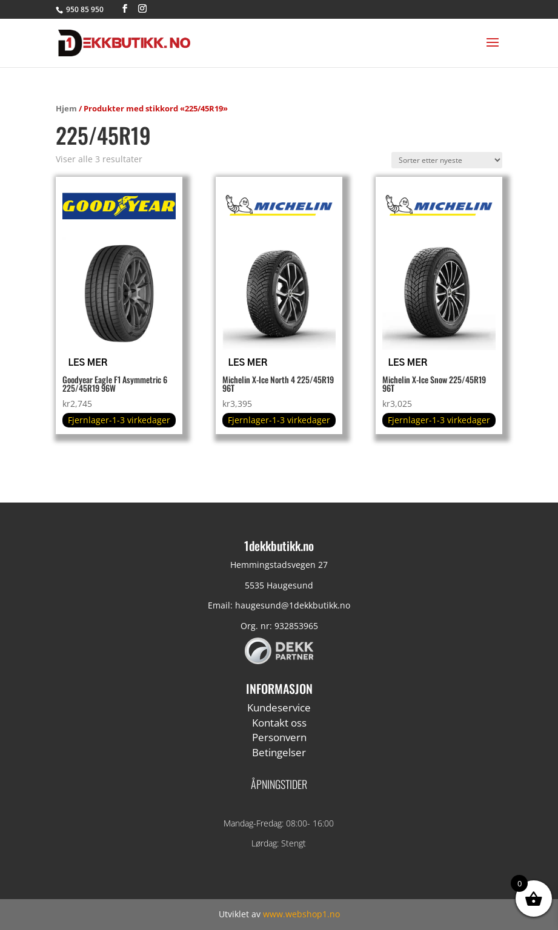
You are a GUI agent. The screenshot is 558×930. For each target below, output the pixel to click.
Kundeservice (279, 707)
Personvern (279, 737)
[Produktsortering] (446, 160)
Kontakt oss (279, 723)
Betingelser (279, 752)
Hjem (66, 108)
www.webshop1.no (301, 914)
